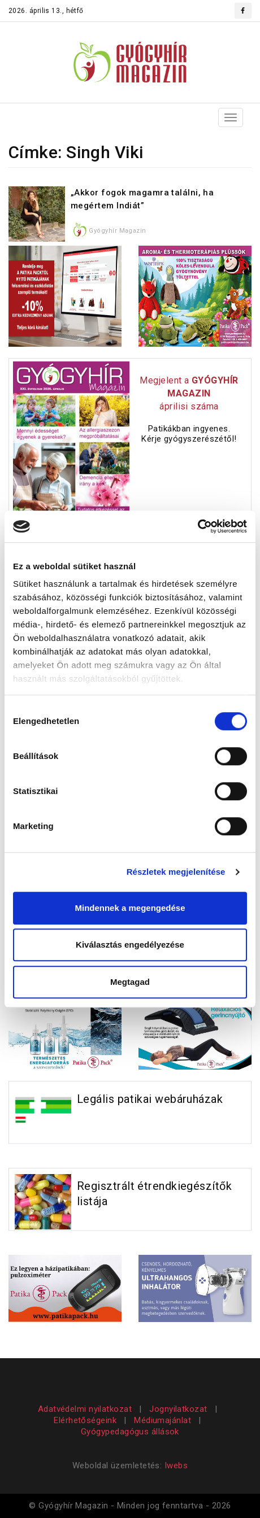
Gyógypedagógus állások (130, 1432)
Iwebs (176, 1465)
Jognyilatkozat (178, 1409)
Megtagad (130, 982)
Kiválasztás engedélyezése (130, 944)
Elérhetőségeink (85, 1420)
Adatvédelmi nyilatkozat (86, 1409)
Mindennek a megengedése (130, 908)
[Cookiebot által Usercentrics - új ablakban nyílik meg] (197, 526)
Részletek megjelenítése (176, 871)
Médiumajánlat (162, 1420)
